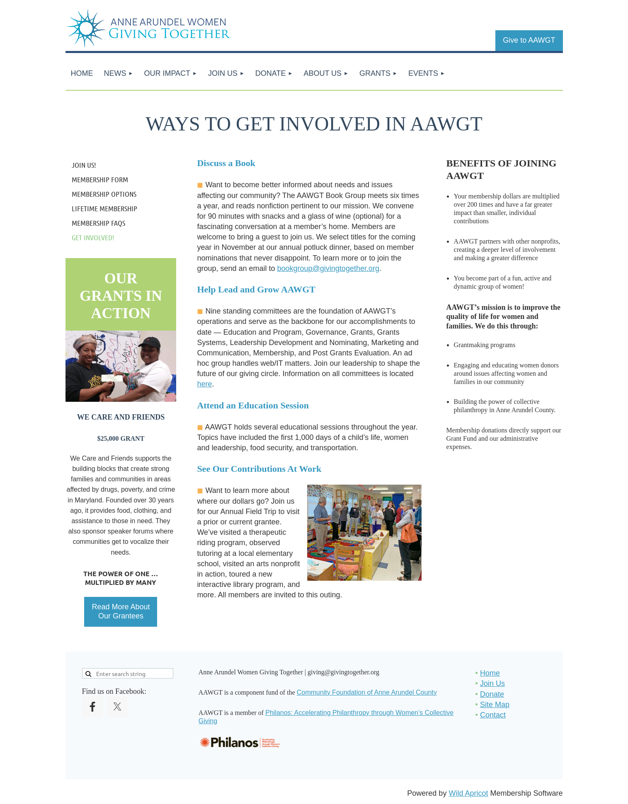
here (204, 384)
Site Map (494, 704)
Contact (493, 715)
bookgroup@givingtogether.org (328, 268)
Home (490, 673)
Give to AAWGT (529, 40)
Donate (492, 694)
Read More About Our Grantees (121, 611)
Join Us (492, 683)
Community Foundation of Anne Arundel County (367, 692)
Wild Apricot (468, 793)
